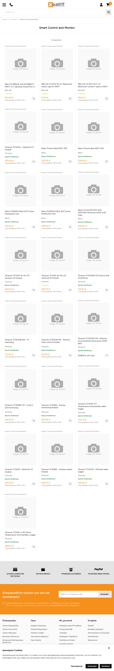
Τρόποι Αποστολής (9, 631)
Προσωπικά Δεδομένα (39, 638)
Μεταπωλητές (93, 638)
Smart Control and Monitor (29, 21)
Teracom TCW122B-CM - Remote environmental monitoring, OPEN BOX (92, 342)
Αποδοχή (106, 666)
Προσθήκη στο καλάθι (33, 100)
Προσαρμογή (76, 666)
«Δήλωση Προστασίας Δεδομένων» (65, 607)
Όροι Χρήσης (36, 641)
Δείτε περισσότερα (106, 357)
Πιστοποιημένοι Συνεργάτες (99, 634)
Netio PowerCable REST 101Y (91, 150)
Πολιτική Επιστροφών (39, 631)
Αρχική (4, 21)
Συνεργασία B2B (65, 631)
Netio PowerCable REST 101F (54, 150)
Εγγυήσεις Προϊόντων (10, 638)
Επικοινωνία (92, 641)
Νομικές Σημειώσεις (38, 627)
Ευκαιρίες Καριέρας (95, 631)
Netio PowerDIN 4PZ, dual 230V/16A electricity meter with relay (92, 213)
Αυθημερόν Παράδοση (68, 638)
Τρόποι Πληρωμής (9, 634)
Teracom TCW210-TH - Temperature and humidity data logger (92, 407)
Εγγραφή (104, 595)
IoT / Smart (13, 21)
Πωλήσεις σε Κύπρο (67, 641)
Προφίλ (91, 627)
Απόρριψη (92, 666)
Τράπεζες (63, 634)
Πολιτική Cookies (37, 634)
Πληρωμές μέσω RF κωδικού (70, 627)
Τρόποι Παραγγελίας (10, 627)
